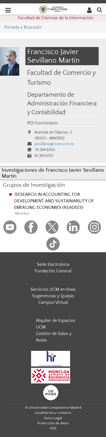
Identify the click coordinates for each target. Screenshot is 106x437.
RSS (53, 428)
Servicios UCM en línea (53, 289)
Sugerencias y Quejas (53, 295)
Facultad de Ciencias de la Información (55, 17)
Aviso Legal (53, 418)
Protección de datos (53, 423)
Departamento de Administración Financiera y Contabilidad (62, 104)
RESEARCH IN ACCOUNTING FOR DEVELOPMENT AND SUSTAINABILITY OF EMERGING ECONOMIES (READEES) (54, 201)
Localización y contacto (53, 413)
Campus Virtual (53, 302)
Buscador (33, 27)
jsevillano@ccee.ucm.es (54, 144)
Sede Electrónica (53, 264)
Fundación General (53, 270)
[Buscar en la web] (99, 9)
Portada (11, 27)
